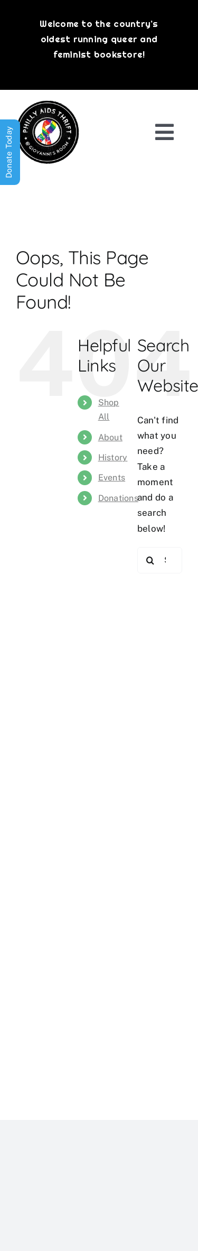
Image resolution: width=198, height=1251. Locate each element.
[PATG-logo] (47, 104)
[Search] (150, 560)
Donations (118, 498)
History (113, 457)
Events (112, 477)
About (110, 437)
